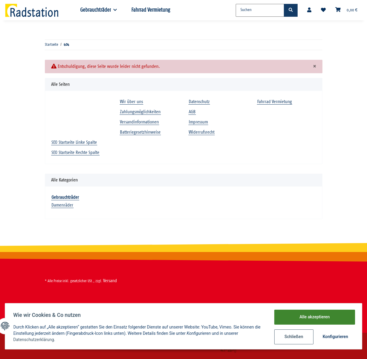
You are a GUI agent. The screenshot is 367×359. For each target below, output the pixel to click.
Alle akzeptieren (313, 316)
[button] (309, 10)
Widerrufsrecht (201, 132)
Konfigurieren (334, 336)
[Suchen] (260, 10)
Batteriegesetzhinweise (140, 132)
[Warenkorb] (346, 10)
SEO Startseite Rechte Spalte (75, 152)
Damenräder (62, 205)
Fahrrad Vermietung (150, 10)
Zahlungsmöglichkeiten (140, 112)
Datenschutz (199, 102)
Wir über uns (131, 102)
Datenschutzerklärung (35, 339)
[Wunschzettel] (323, 10)
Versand (110, 281)
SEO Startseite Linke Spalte (74, 142)
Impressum (198, 122)
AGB (192, 112)
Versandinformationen (139, 122)
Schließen (292, 336)
